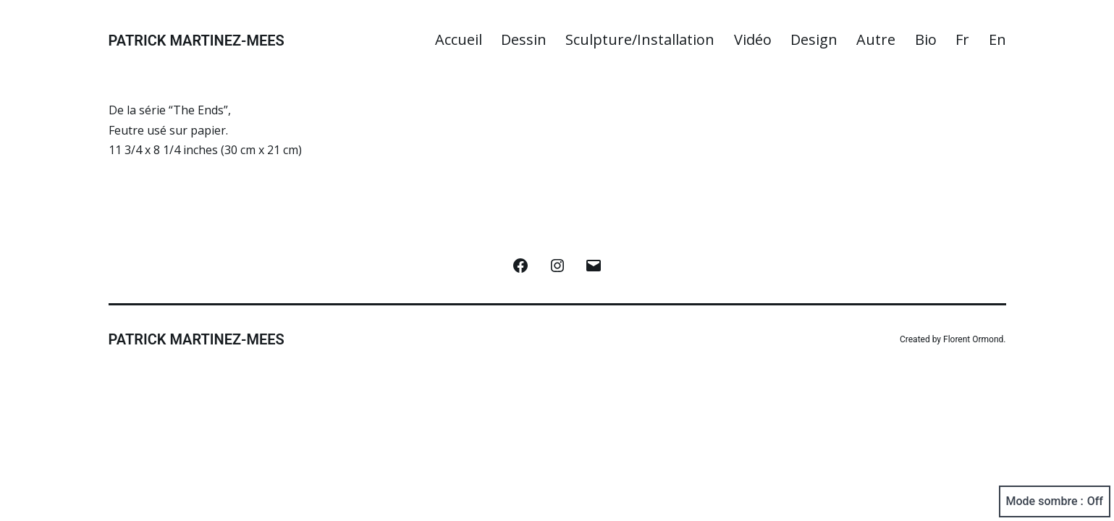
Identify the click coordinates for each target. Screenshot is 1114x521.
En (997, 39)
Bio (926, 39)
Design (813, 39)
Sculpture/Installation (639, 39)
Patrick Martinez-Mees (196, 40)
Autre (875, 39)
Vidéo (753, 39)
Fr (962, 39)
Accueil (458, 39)
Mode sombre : (1054, 501)
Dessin (524, 39)
